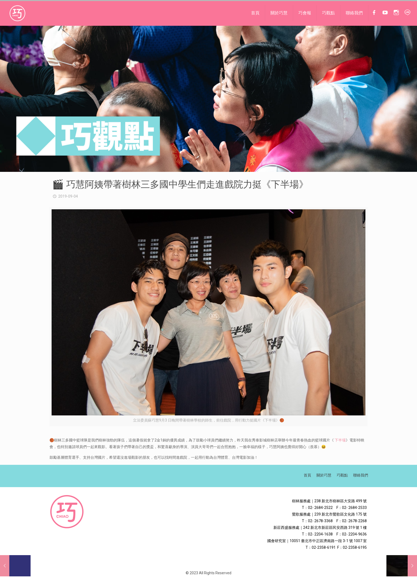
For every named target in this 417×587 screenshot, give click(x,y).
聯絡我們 (360, 475)
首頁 (307, 475)
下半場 (340, 440)
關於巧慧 (323, 475)
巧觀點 (342, 475)
